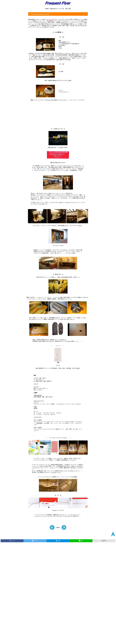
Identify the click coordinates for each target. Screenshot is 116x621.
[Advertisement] (58, 112)
